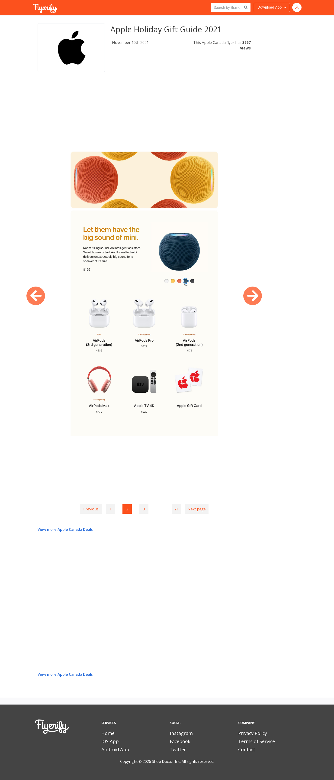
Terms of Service (256, 741)
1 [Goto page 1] (110, 509)
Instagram (181, 733)
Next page (197, 509)
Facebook (180, 741)
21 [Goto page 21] (176, 509)
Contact (246, 749)
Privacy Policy (252, 733)
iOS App (110, 741)
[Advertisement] (144, 114)
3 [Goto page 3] (144, 509)
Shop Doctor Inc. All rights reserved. (183, 761)
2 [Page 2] (127, 509)
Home (108, 733)
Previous (91, 509)
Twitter (178, 749)
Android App (115, 749)
